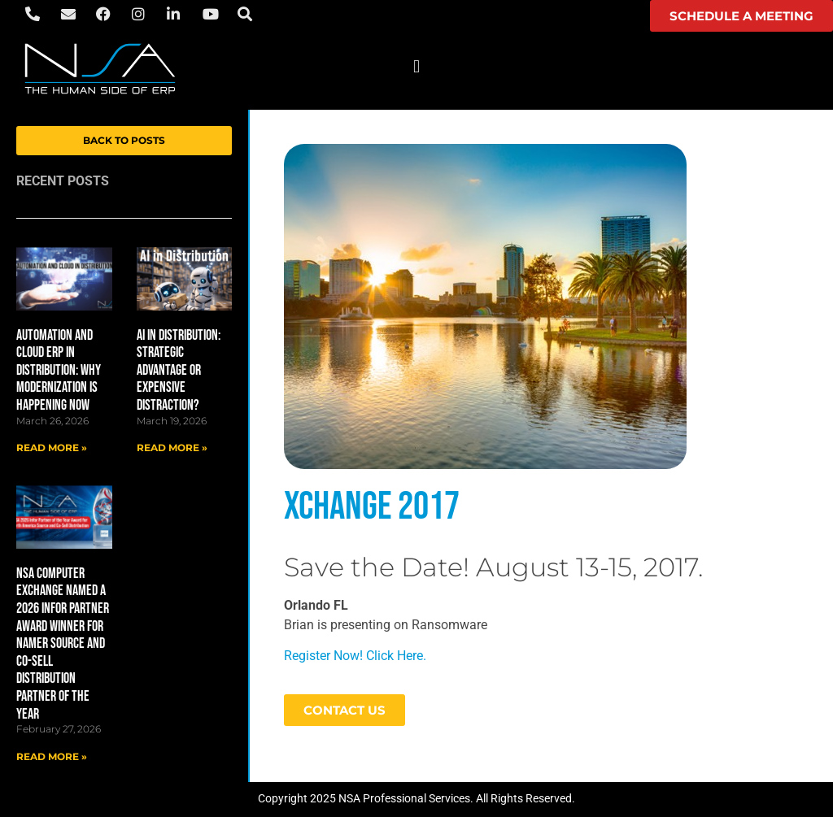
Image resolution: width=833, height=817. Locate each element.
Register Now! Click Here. (355, 655)
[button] (416, 66)
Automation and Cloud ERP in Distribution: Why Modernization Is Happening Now (58, 370)
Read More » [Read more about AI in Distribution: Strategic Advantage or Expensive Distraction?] (172, 447)
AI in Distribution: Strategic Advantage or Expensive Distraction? (178, 370)
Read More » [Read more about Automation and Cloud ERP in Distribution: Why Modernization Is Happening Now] (51, 447)
